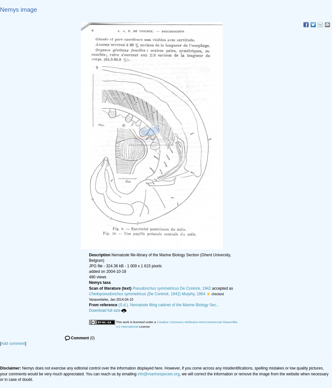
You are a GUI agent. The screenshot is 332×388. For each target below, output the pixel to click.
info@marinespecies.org (158, 374)
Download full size (108, 310)
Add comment (13, 343)
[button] (208, 294)
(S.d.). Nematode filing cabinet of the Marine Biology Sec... (168, 305)
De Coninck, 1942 (172, 288)
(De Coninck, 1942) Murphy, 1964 (147, 294)
